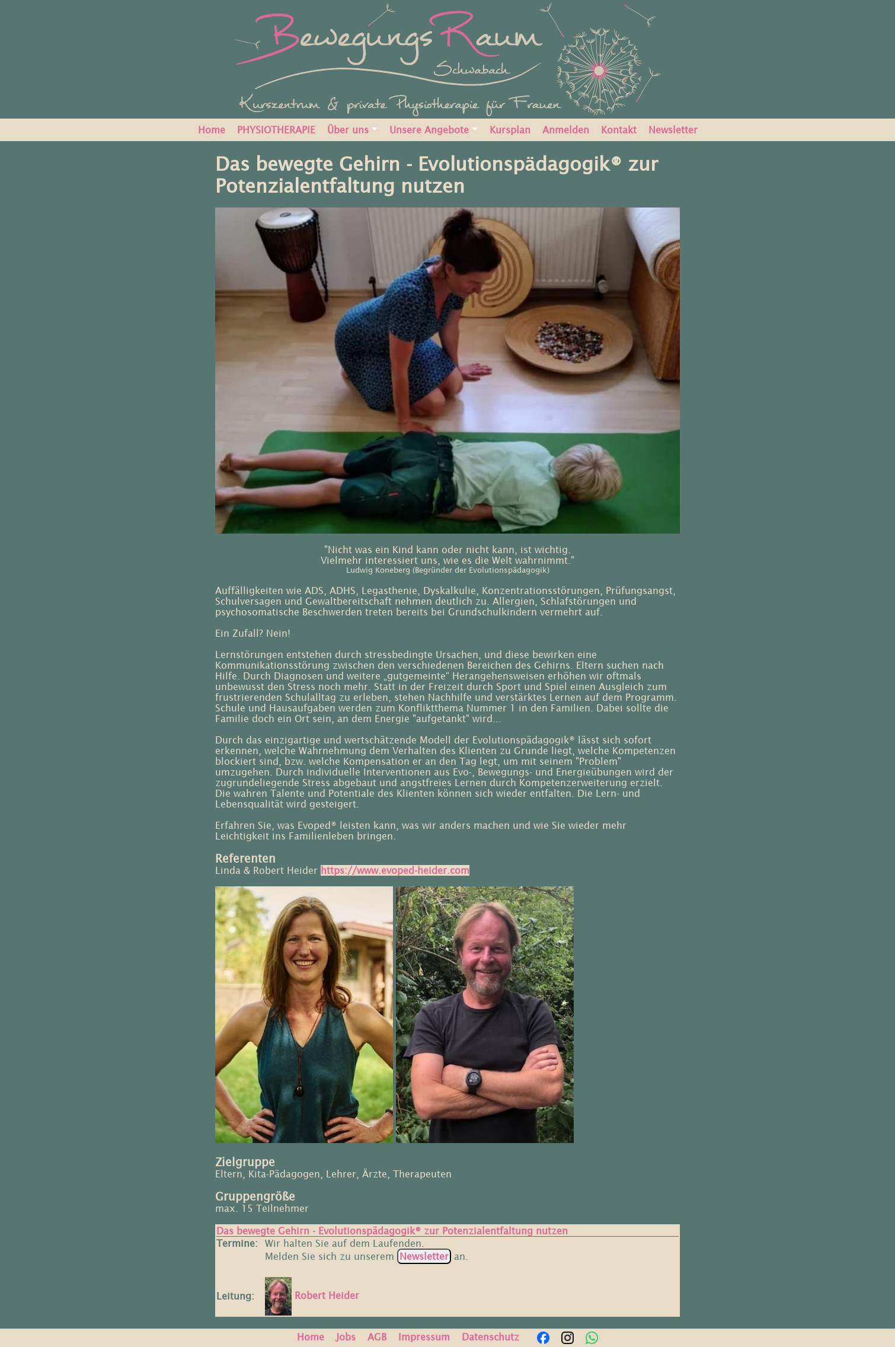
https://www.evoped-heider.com (395, 870)
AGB (376, 1337)
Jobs (346, 1337)
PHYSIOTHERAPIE (276, 130)
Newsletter (673, 130)
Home (211, 130)
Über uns (348, 130)
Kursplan (510, 130)
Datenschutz (490, 1337)
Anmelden (565, 130)
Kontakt (619, 130)
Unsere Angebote (429, 130)
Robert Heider (312, 1295)
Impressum (424, 1337)
